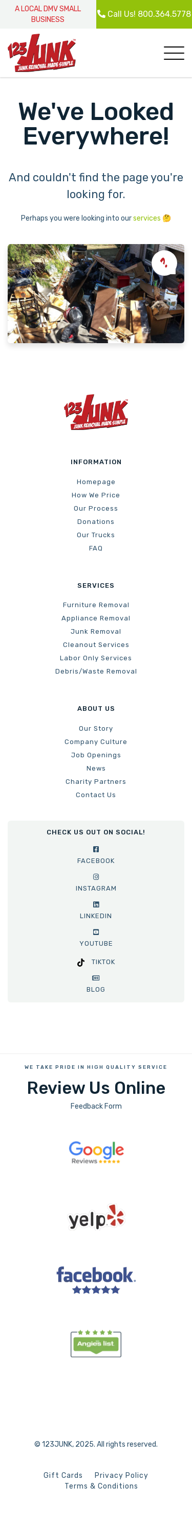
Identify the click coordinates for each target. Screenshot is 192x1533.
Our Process (96, 508)
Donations (96, 521)
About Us (96, 708)
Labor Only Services (96, 658)
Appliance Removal (96, 618)
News (96, 768)
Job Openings (96, 755)
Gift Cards (63, 1475)
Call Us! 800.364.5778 (144, 14)
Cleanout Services (96, 645)
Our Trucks (96, 535)
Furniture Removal (96, 605)
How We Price (96, 495)
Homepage (96, 482)
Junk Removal (96, 631)
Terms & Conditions (101, 1486)
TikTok (96, 962)
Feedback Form (96, 1106)
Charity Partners (96, 781)
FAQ (96, 548)
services (147, 218)
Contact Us (96, 795)
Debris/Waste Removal (96, 671)
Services (96, 585)
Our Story (96, 728)
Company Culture (96, 742)
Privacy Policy (121, 1475)
